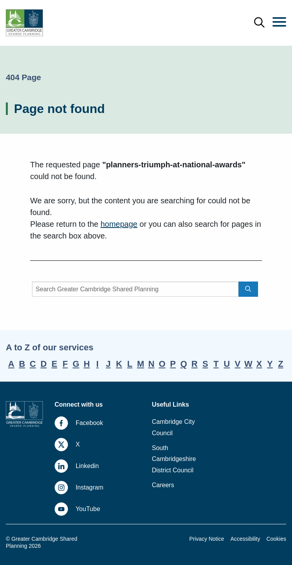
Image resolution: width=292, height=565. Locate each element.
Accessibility (245, 539)
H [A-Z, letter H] (87, 364)
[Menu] (279, 22)
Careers (163, 485)
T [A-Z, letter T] (216, 364)
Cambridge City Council (173, 427)
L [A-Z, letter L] (129, 364)
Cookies (276, 539)
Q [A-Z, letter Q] (183, 364)
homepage (118, 224)
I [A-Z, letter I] (97, 364)
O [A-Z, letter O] (162, 364)
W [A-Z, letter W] (248, 364)
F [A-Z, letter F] (65, 364)
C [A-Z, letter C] (33, 364)
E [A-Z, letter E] (54, 364)
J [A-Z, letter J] (108, 364)
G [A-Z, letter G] (76, 364)
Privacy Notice (206, 539)
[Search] (135, 289)
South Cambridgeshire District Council (174, 459)
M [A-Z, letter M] (140, 364)
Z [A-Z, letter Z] (280, 364)
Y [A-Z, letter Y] (270, 364)
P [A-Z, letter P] (173, 364)
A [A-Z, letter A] (11, 364)
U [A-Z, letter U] (227, 364)
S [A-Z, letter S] (205, 364)
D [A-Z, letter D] (44, 364)
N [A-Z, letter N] (151, 364)
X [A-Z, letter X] (259, 364)
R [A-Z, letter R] (194, 364)
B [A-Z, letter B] (22, 364)
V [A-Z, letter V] (237, 364)
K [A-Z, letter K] (119, 364)
